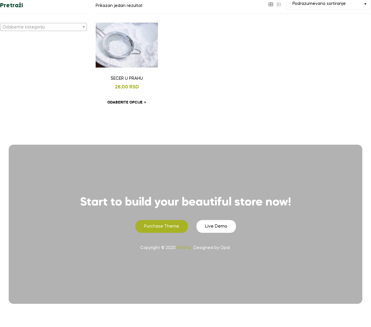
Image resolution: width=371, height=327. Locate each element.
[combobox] (43, 27)
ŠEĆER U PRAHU (127, 79)
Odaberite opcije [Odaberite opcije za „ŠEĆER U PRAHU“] (125, 102)
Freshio (184, 248)
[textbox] (43, 27)
